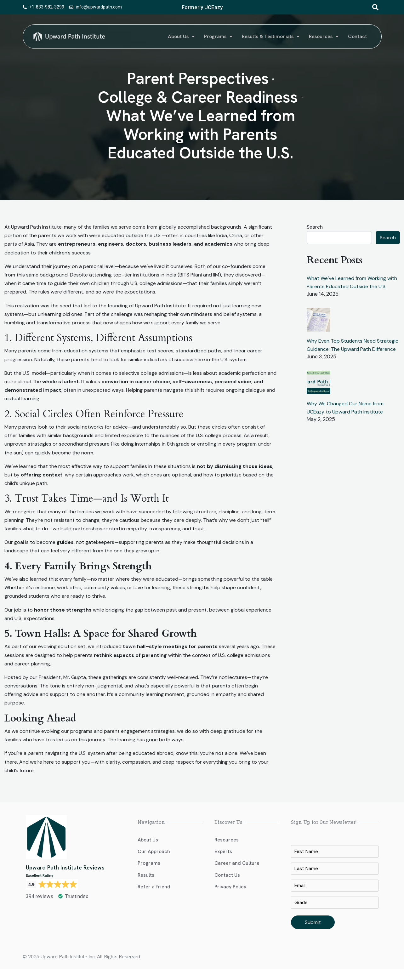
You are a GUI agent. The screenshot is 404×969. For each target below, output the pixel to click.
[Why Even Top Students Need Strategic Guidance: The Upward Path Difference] (318, 322)
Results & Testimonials (270, 36)
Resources (324, 36)
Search (315, 227)
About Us (181, 36)
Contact (357, 36)
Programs (218, 36)
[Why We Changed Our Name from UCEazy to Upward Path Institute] (318, 385)
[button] (181, 36)
